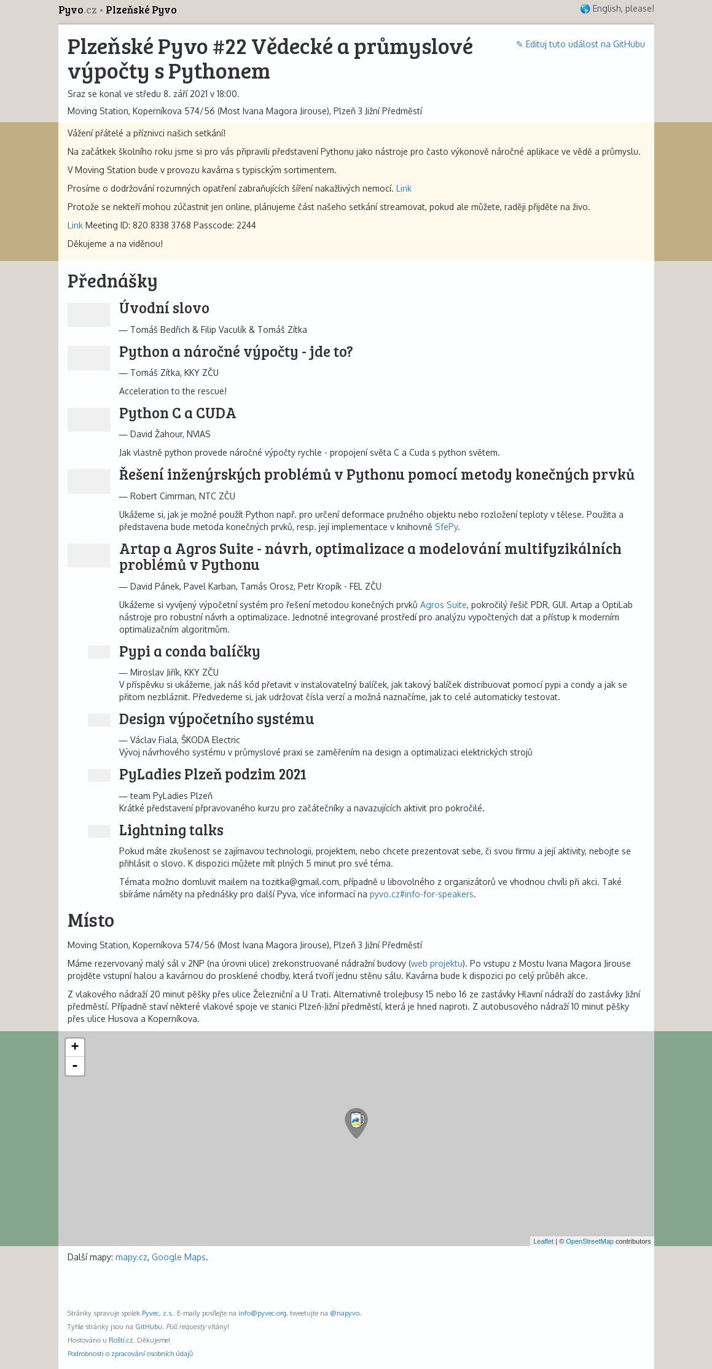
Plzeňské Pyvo (141, 9)
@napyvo (344, 1312)
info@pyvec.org (262, 1312)
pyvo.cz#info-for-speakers (422, 894)
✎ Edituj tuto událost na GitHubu (580, 44)
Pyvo (78, 9)
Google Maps (179, 1257)
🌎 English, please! (617, 8)
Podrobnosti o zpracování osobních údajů (130, 1353)
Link (404, 188)
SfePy (446, 526)
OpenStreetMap (590, 1241)
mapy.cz (131, 1257)
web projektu (437, 963)
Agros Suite (443, 604)
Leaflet (543, 1241)
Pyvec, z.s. (157, 1312)
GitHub (146, 1326)
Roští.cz (121, 1339)
